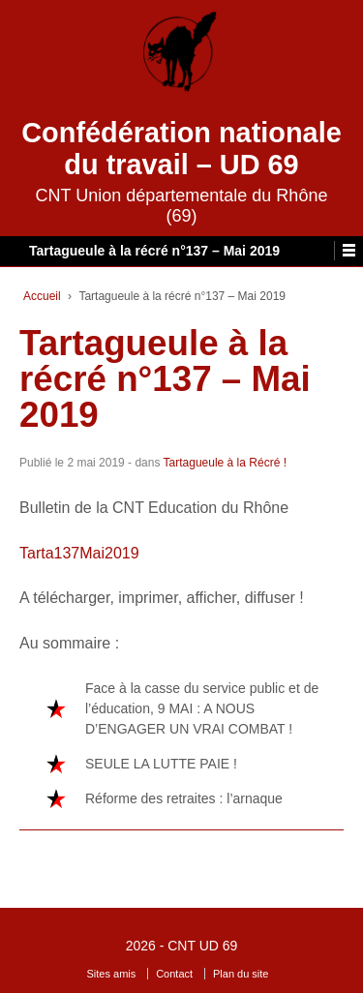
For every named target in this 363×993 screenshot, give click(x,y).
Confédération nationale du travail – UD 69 (181, 148)
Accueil (42, 296)
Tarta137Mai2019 (79, 553)
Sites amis (111, 973)
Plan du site (240, 973)
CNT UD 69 (202, 945)
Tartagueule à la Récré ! (225, 462)
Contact (174, 973)
